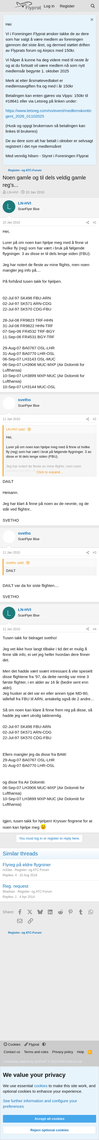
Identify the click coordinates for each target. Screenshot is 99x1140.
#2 (94, 419)
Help (80, 1052)
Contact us (12, 1052)
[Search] (93, 6)
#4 (94, 629)
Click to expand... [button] (50, 472)
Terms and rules (36, 1052)
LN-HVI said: (16, 429)
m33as (7, 870)
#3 (94, 552)
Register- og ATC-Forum (32, 870)
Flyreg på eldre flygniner (27, 864)
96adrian (9, 891)
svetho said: (15, 563)
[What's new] (82, 6)
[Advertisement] (49, 984)
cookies (41, 1085)
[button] (44, 1044)
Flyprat (32, 1044)
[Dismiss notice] (91, 20)
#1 (94, 222)
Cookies (12, 1044)
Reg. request (15, 886)
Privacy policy (62, 1052)
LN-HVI (12, 192)
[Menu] (7, 6)
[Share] (87, 223)
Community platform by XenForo (43, 1061)
